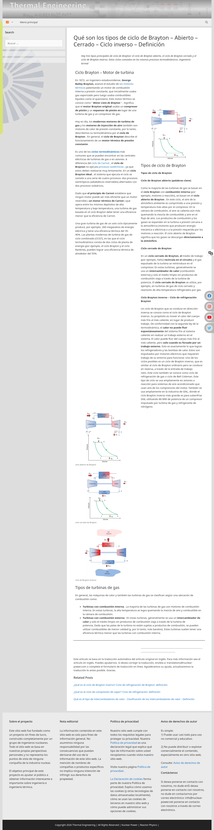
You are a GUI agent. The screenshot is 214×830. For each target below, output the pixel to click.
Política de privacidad (124, 743)
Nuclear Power (129, 824)
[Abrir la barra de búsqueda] (206, 22)
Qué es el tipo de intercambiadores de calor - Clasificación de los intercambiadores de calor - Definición (134, 699)
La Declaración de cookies (126, 779)
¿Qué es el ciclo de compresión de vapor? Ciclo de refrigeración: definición (117, 691)
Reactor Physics (148, 824)
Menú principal (29, 22)
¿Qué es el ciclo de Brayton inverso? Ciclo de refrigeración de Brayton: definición (121, 684)
